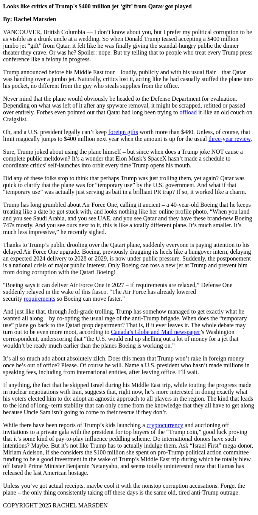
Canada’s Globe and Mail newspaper (155, 332)
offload (188, 112)
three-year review (229, 139)
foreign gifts (123, 132)
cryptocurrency (164, 425)
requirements (40, 298)
